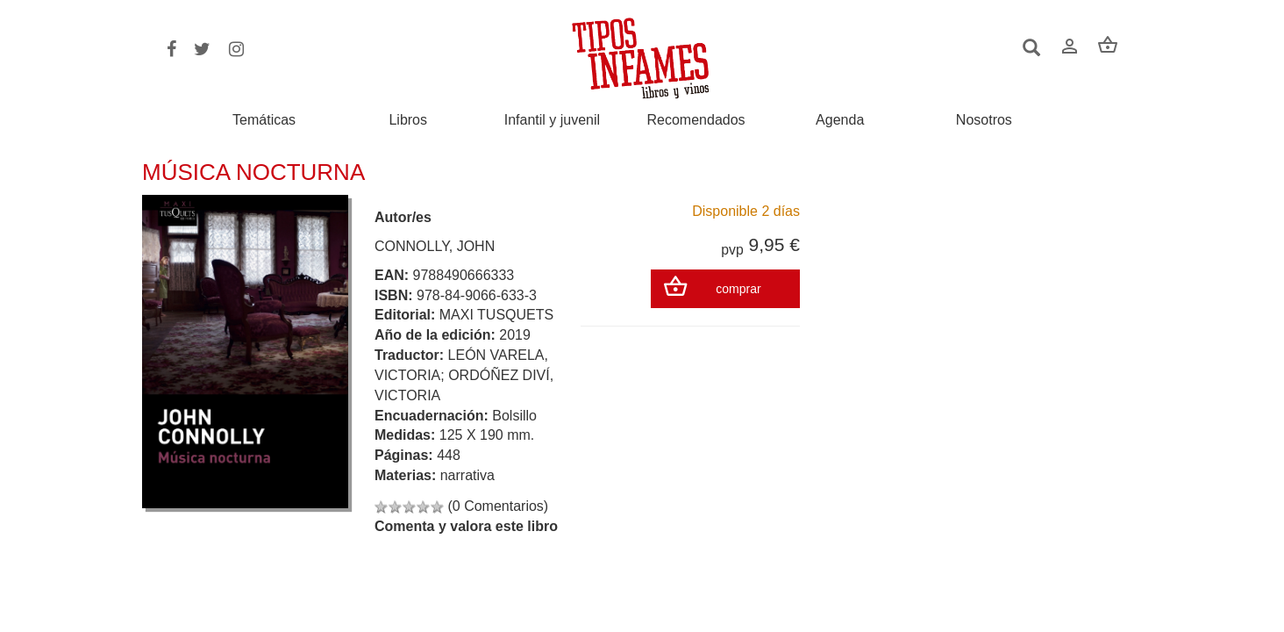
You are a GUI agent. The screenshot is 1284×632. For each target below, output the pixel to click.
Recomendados (696, 120)
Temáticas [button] (264, 119)
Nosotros (984, 120)
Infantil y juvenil (552, 120)
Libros (408, 120)
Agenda (840, 120)
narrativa (467, 475)
